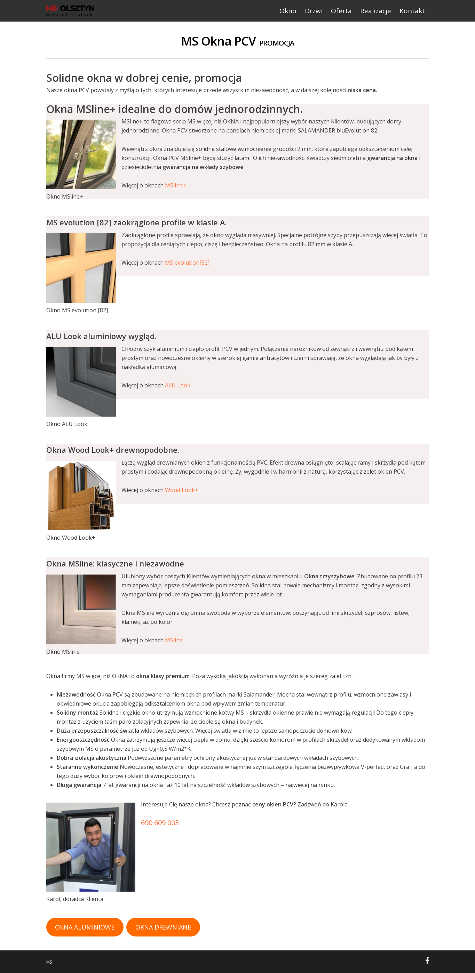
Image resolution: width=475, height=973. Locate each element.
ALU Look (177, 385)
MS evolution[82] (187, 262)
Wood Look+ (181, 490)
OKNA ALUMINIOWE (84, 927)
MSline (174, 640)
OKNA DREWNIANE (163, 927)
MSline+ (175, 185)
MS (49, 962)
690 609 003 (160, 822)
